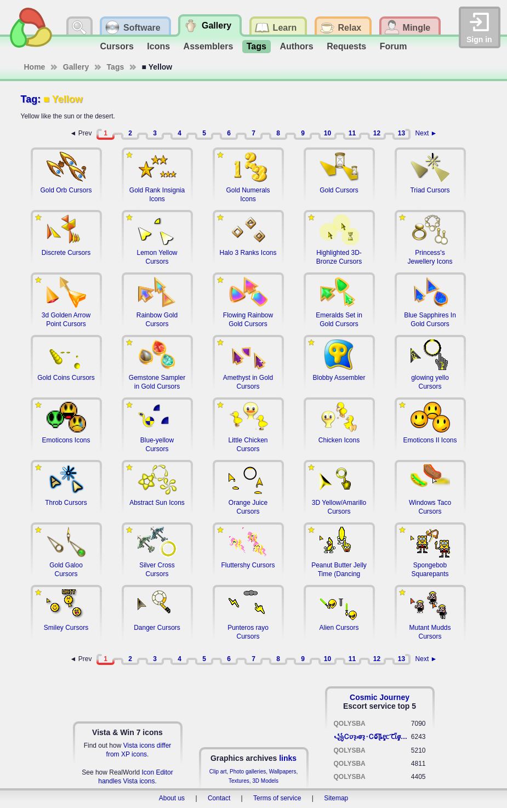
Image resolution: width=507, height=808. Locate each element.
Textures (239, 781)
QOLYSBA (350, 723)
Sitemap (336, 798)
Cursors (117, 46)
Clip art (218, 772)
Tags (256, 46)
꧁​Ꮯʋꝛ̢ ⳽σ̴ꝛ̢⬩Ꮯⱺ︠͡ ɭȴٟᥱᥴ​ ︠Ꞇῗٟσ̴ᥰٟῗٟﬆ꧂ (372, 737)
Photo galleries (248, 772)
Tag (29, 99)
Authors (296, 46)
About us (172, 798)
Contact (219, 798)
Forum (393, 46)
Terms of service (277, 798)
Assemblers (208, 46)
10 (327, 133)
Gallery (76, 66)
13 (401, 133)
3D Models (265, 781)
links (288, 758)
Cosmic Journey (379, 697)
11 (352, 133)
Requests (346, 46)
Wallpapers (283, 772)
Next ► (426, 133)
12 (376, 133)
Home (34, 66)
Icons (158, 46)
